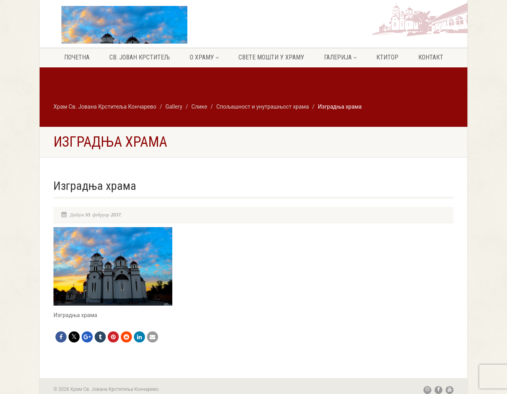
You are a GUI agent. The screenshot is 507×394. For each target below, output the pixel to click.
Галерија (340, 57)
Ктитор (387, 57)
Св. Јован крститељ (139, 57)
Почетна (77, 57)
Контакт (430, 57)
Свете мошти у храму (271, 57)
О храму (204, 57)
